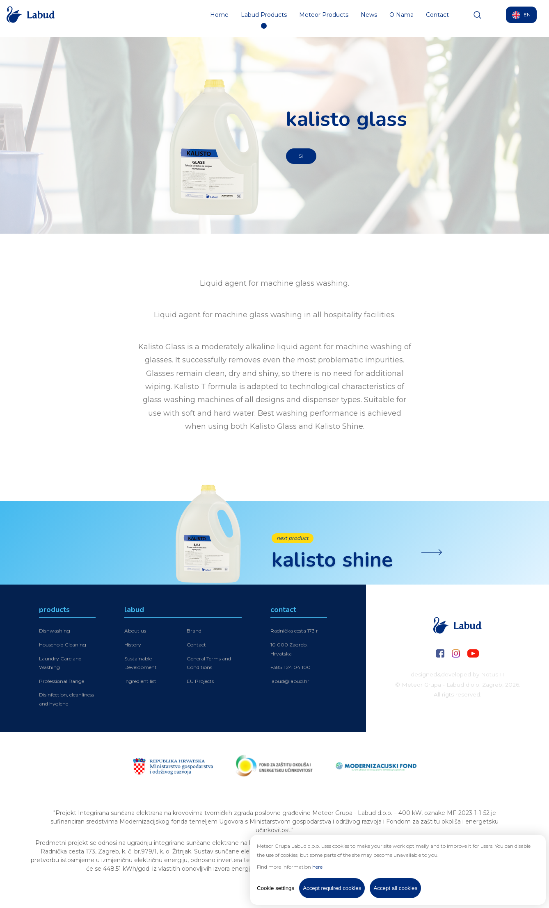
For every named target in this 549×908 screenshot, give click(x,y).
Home (219, 18)
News (369, 18)
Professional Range (61, 682)
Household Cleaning (62, 646)
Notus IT (493, 674)
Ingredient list (140, 682)
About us (135, 632)
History (132, 646)
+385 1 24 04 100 (290, 669)
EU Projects (200, 682)
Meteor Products (323, 18)
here (317, 867)
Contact (437, 18)
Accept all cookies (395, 888)
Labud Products (264, 18)
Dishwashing (54, 632)
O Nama (401, 18)
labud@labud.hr (289, 682)
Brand (194, 632)
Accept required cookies (332, 888)
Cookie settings (275, 888)
